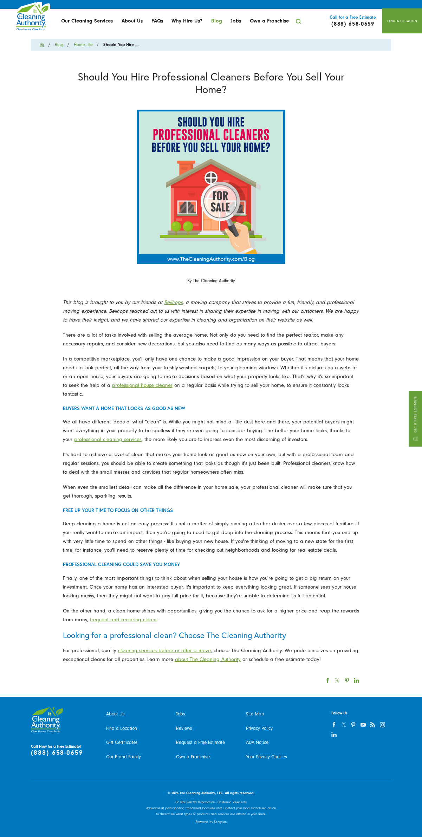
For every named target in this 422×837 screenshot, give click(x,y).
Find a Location (121, 728)
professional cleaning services (108, 439)
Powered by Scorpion (211, 822)
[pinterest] (353, 724)
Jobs (236, 21)
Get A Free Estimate (415, 418)
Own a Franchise (269, 21)
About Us (132, 21)
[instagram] (382, 724)
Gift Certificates (122, 742)
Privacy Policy (259, 728)
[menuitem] (87, 21)
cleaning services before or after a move (164, 651)
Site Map (255, 713)
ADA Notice (257, 742)
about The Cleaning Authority (208, 659)
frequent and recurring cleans (123, 620)
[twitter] (343, 724)
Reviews (184, 728)
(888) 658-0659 (57, 753)
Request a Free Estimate (200, 742)
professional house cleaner (142, 385)
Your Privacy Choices (266, 756)
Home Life (83, 44)
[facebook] (334, 724)
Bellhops (173, 302)
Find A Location (402, 21)
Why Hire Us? (186, 21)
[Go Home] (44, 45)
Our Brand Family (123, 756)
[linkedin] (334, 734)
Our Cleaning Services (87, 21)
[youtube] (362, 724)
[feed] (372, 724)
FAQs (157, 21)
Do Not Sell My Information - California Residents (211, 802)
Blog (216, 21)
